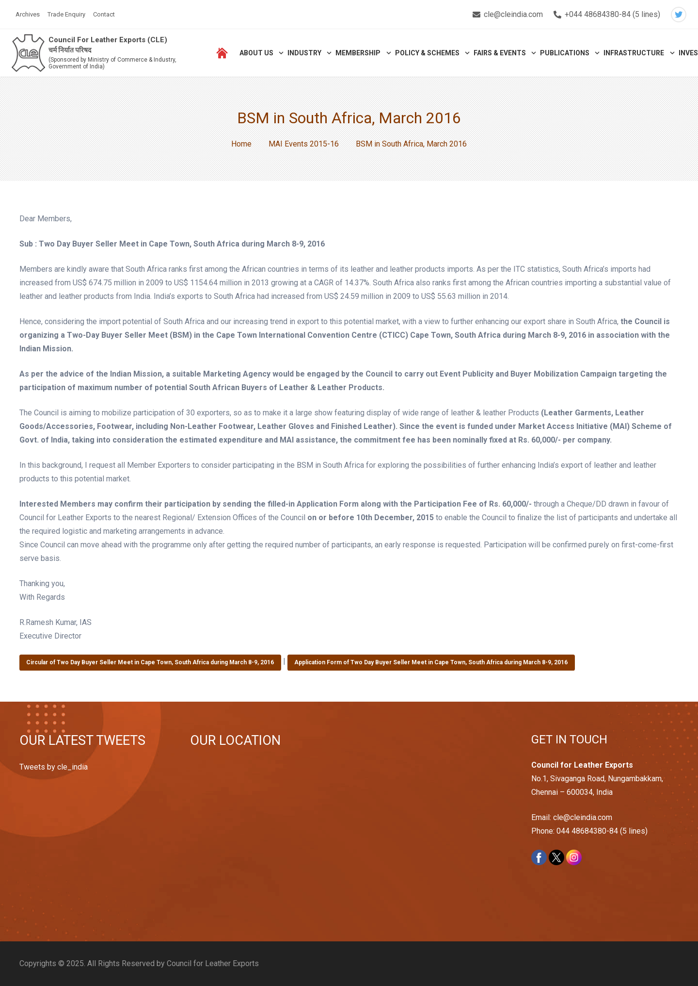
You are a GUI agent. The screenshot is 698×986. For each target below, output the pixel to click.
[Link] (30, 53)
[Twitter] (678, 14)
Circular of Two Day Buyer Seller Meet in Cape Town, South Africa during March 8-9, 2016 (150, 662)
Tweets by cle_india (53, 767)
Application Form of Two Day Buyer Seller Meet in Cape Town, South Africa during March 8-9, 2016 (431, 662)
